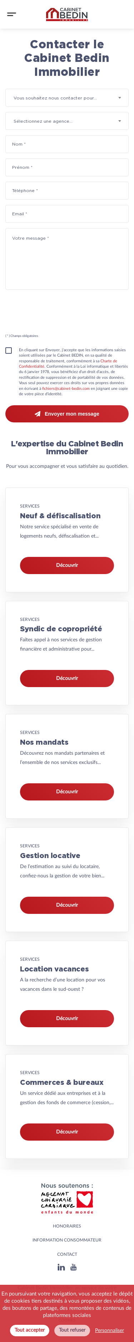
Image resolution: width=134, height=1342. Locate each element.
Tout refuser (72, 1330)
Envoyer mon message (67, 414)
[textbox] (67, 98)
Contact (67, 1254)
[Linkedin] (61, 1267)
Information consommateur (67, 1240)
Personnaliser (109, 1330)
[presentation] (58, 314)
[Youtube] (73, 1267)
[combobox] (67, 98)
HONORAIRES (67, 1226)
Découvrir (67, 565)
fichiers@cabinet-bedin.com (66, 389)
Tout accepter (30, 1330)
